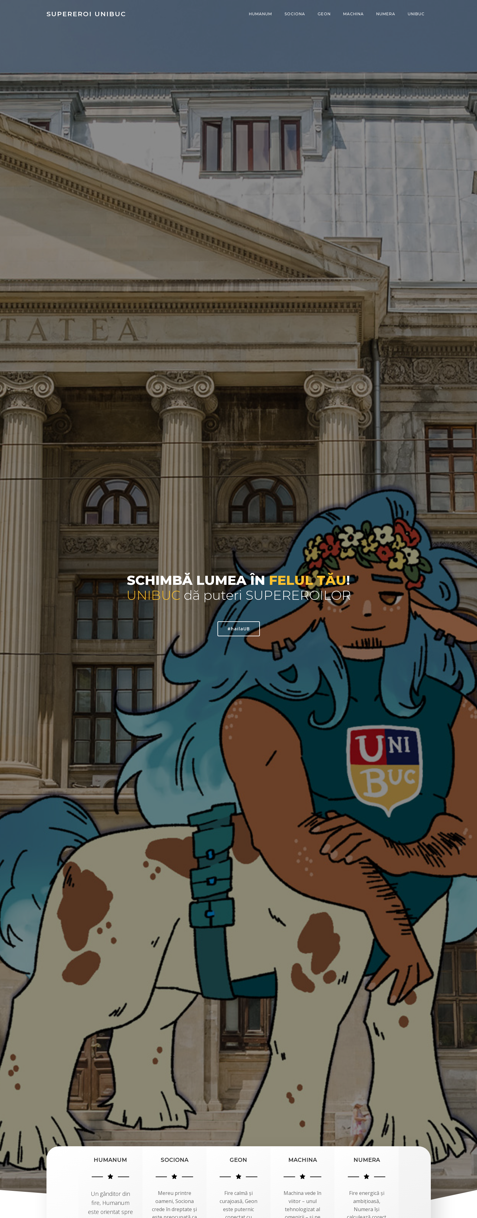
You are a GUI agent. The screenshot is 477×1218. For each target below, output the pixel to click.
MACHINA (353, 14)
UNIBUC (416, 14)
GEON (324, 14)
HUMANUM (260, 14)
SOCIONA (295, 14)
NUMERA (385, 14)
